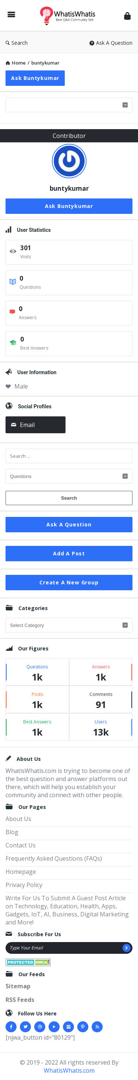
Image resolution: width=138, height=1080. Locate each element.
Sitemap (18, 986)
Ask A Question (110, 42)
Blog (12, 832)
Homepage (21, 872)
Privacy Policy (24, 885)
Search (17, 42)
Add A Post (69, 553)
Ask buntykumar (35, 77)
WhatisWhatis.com (69, 1070)
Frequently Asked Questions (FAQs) (54, 858)
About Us (18, 819)
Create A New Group (68, 582)
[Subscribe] (127, 948)
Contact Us (21, 845)
